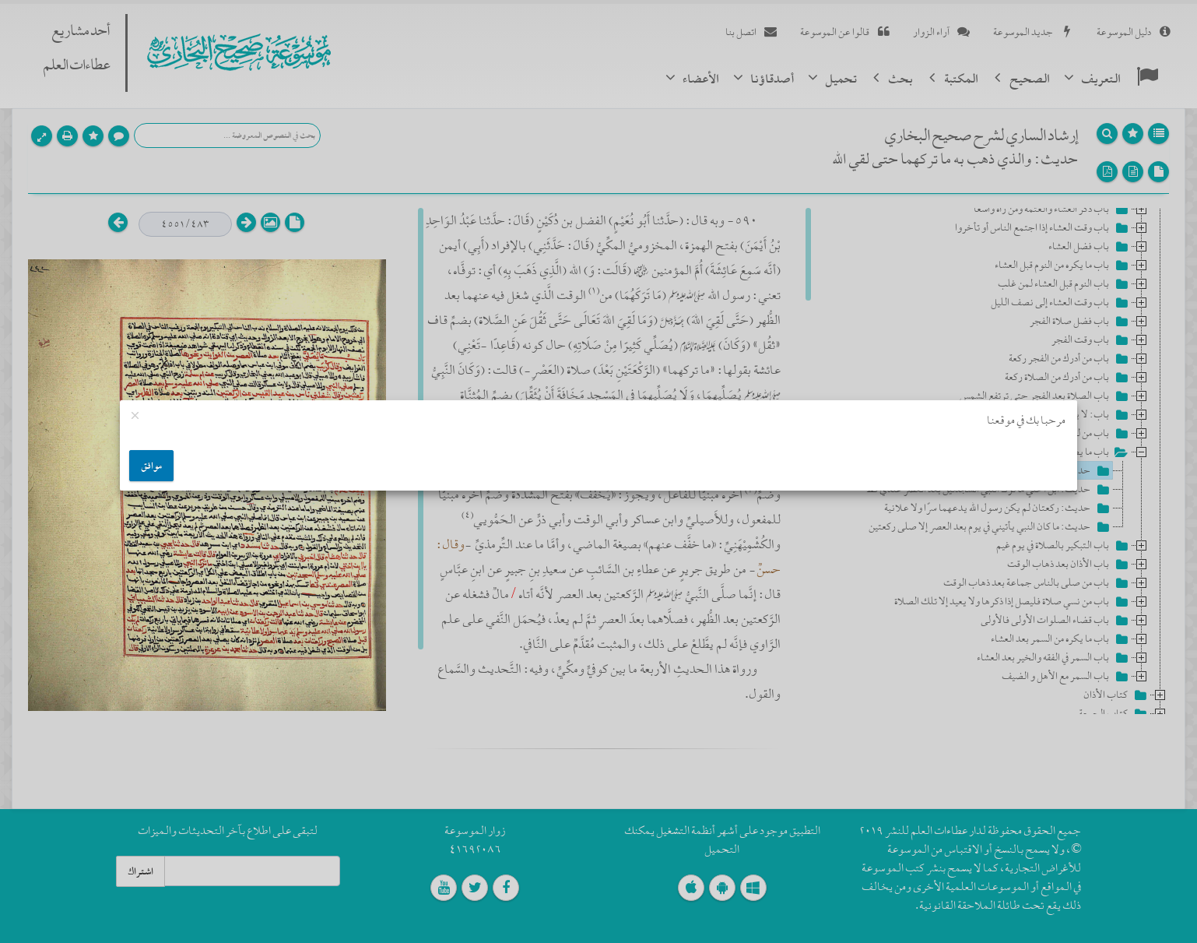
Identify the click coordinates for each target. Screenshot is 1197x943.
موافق (151, 466)
